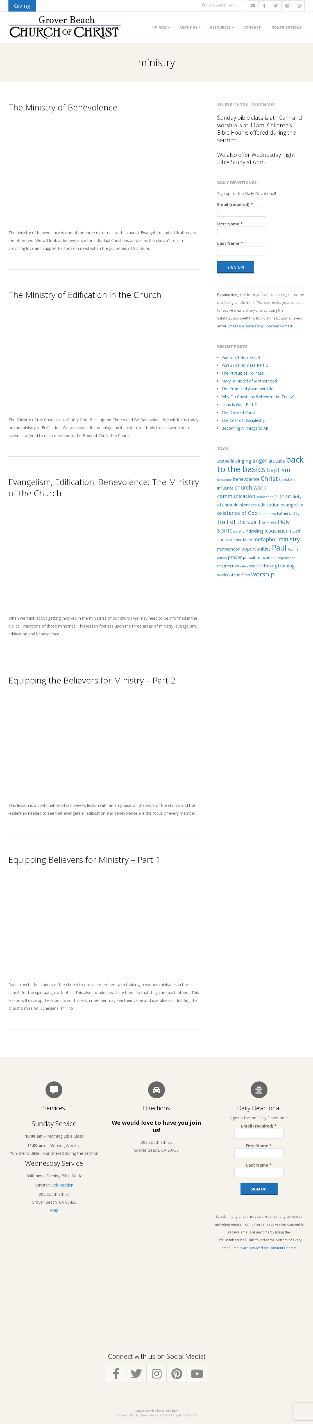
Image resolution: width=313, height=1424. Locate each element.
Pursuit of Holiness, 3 (240, 357)
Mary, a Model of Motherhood (249, 381)
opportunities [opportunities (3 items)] (256, 549)
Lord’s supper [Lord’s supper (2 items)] (229, 539)
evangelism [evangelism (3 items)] (293, 505)
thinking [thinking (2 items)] (270, 566)
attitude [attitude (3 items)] (276, 461)
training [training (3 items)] (286, 566)
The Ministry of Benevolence (62, 107)
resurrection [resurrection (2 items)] (228, 566)
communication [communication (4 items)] (236, 496)
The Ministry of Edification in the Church (84, 294)
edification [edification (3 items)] (269, 505)
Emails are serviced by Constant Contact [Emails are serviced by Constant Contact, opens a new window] (260, 326)
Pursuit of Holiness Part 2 (244, 365)
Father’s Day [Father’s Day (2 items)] (288, 513)
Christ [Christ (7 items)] (269, 478)
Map (54, 1210)
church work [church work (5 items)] (250, 487)
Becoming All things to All (244, 428)
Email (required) (235, 204)
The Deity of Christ (238, 412)
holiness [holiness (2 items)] (269, 522)
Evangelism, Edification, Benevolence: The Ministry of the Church (103, 487)
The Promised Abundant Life (247, 388)
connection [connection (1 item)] (264, 497)
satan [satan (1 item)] (244, 566)
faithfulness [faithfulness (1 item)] (267, 514)
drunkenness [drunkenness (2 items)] (245, 505)
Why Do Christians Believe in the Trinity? (257, 396)
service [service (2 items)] (255, 566)
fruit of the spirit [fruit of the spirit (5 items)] (239, 522)
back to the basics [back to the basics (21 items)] (260, 464)
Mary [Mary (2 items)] (247, 539)
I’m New (159, 27)
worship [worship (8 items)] (263, 574)
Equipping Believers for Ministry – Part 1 (84, 859)
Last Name (230, 243)
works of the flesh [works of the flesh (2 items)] (233, 575)
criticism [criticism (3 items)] (283, 496)
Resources (220, 27)
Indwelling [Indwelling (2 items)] (254, 531)
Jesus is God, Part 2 (239, 404)
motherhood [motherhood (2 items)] (228, 549)
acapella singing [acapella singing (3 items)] (234, 461)
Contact (252, 27)
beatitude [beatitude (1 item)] (224, 480)
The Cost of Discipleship (243, 420)
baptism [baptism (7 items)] (278, 470)
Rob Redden (62, 1185)
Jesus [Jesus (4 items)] (270, 530)
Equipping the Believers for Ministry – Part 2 (91, 680)
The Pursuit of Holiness (242, 373)
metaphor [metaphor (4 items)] (265, 539)
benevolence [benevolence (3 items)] (246, 479)
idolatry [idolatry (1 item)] (238, 531)
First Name (230, 224)
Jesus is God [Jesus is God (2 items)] (289, 531)
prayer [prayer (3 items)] (235, 557)
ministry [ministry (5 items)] (289, 539)
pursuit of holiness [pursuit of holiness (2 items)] (259, 557)
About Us (188, 27)
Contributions (287, 27)
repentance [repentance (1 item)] (286, 558)
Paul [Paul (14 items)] (279, 548)
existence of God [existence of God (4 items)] (237, 513)
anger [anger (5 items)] (259, 460)
